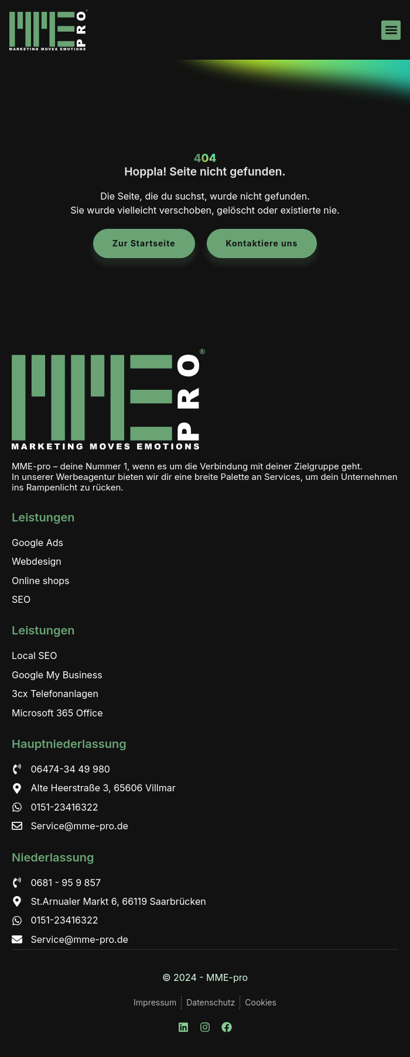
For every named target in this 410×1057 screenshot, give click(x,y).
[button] (391, 30)
